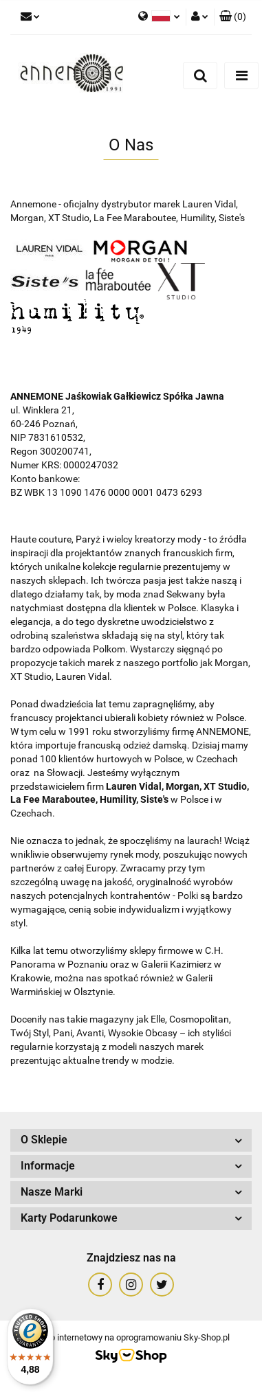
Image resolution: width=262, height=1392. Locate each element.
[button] (233, 17)
